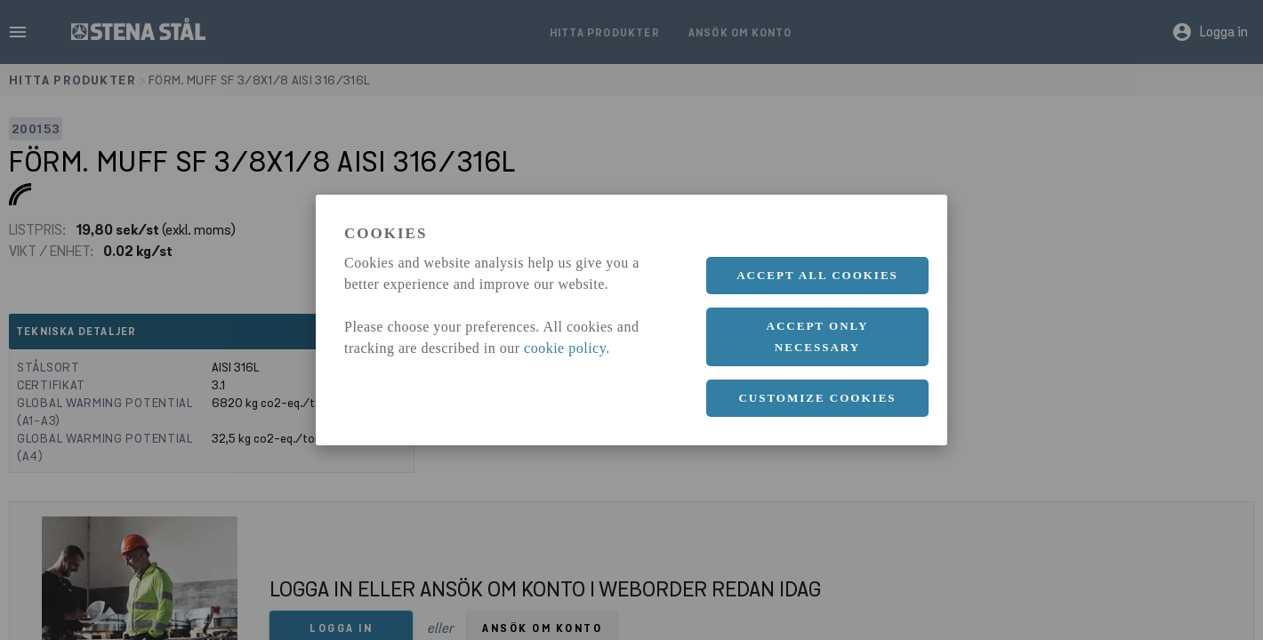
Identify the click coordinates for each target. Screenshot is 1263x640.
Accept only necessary (818, 336)
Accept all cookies (817, 275)
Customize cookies (817, 397)
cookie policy (565, 348)
